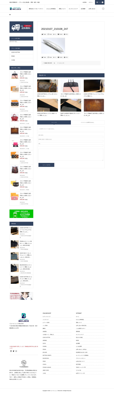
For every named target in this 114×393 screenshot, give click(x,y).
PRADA (44, 349)
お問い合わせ (92, 8)
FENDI (13, 56)
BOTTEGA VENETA (47, 355)
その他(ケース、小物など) (48, 334)
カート (100, 2)
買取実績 (78, 331)
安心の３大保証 (79, 337)
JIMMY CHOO (46, 370)
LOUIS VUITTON (15, 52)
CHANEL (45, 346)
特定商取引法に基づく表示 (81, 352)
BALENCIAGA (46, 358)
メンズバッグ (45, 319)
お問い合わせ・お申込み (81, 349)
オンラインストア (73, 8)
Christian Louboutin (47, 367)
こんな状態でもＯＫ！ (81, 328)
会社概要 (83, 8)
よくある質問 (79, 346)
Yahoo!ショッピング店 (81, 367)
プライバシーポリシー (81, 358)
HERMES (45, 340)
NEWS (77, 340)
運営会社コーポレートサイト (36, 8)
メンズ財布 (45, 325)
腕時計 (44, 328)
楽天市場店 (78, 364)
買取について (62, 8)
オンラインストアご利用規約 (82, 355)
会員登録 (84, 2)
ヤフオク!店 (78, 370)
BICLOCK (50, 63)
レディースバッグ (46, 316)
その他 (13, 60)
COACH (44, 364)
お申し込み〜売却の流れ (81, 325)
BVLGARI (45, 352)
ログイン (91, 2)
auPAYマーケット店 (80, 373)
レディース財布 (46, 322)
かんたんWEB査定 (51, 8)
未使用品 (45, 331)
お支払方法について (80, 361)
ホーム (77, 316)
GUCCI (44, 343)
